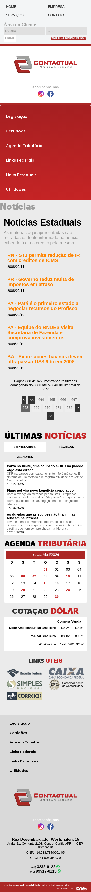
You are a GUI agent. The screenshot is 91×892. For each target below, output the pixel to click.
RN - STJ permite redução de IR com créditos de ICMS (43, 258)
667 (74, 400)
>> (50, 416)
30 (57, 597)
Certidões (15, 131)
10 (68, 576)
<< (32, 400)
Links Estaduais (21, 174)
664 (41, 400)
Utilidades (16, 189)
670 (47, 408)
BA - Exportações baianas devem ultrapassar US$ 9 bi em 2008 (45, 359)
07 (34, 576)
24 (68, 590)
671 (58, 408)
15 (46, 583)
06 (23, 576)
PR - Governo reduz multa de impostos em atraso (40, 282)
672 (69, 408)
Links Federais (20, 160)
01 (46, 569)
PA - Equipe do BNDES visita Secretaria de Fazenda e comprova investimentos (40, 332)
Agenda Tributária (24, 145)
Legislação (16, 116)
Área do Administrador (68, 38)
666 (63, 400)
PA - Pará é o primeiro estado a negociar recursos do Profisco (42, 306)
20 (23, 590)
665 (52, 400)
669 (36, 408)
